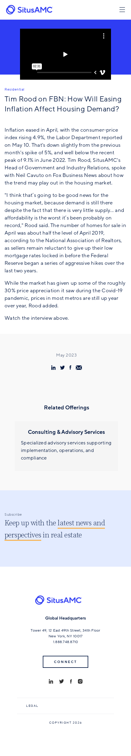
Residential (15, 89)
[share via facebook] (70, 367)
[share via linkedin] (53, 367)
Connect (65, 662)
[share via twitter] (62, 367)
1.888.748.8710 (65, 641)
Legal (32, 706)
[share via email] (79, 367)
